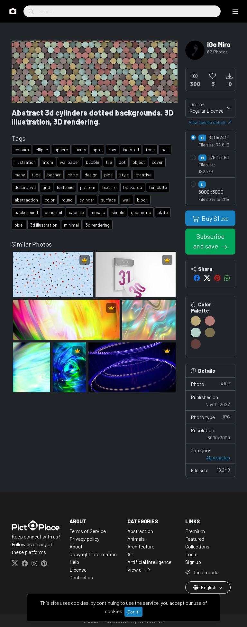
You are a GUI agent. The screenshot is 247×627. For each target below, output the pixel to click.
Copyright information (93, 554)
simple (118, 212)
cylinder (86, 199)
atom (47, 162)
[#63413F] (196, 344)
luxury (80, 149)
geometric (141, 212)
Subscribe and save (208, 241)
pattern (87, 187)
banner (54, 174)
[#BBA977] (196, 321)
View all (135, 569)
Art (130, 554)
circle (73, 174)
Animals (136, 539)
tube (36, 174)
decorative (25, 187)
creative (143, 174)
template (158, 187)
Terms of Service (87, 531)
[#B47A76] (210, 321)
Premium (195, 531)
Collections (197, 546)
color (50, 199)
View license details (210, 122)
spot (97, 149)
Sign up (193, 562)
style (124, 174)
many (19, 174)
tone (150, 149)
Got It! (133, 611)
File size (210, 469)
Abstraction (218, 457)
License (78, 569)
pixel (18, 225)
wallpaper (69, 162)
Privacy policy (84, 539)
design (91, 174)
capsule (76, 212)
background (26, 212)
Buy (210, 218)
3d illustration (43, 225)
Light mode (201, 572)
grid (46, 187)
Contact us (81, 577)
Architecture (140, 546)
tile (109, 162)
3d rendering (98, 225)
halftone (65, 187)
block (142, 199)
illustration (25, 162)
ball (165, 149)
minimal (71, 225)
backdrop (132, 187)
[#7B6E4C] (210, 332)
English (205, 587)
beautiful (53, 212)
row (112, 149)
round (67, 199)
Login (191, 554)
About (76, 546)
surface (108, 199)
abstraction (26, 199)
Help (74, 562)
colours (21, 149)
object (139, 162)
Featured (194, 539)
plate (163, 212)
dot (122, 162)
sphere (61, 149)
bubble (92, 162)
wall (126, 199)
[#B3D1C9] (196, 332)
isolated (131, 149)
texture (109, 187)
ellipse (42, 149)
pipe (108, 174)
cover (157, 162)
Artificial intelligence (149, 562)
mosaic (98, 212)
